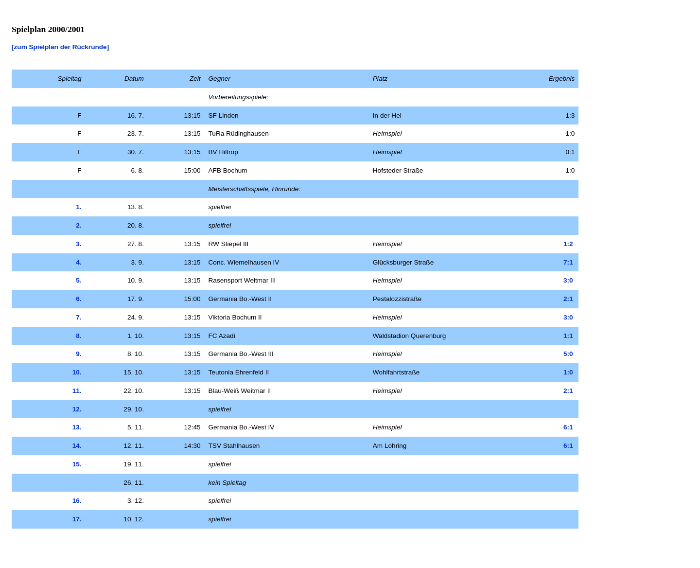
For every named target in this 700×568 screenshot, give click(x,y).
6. (78, 298)
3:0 (568, 280)
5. (78, 280)
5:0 (568, 353)
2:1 (568, 298)
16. (77, 500)
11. (77, 390)
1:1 (568, 335)
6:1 (568, 427)
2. (78, 225)
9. (78, 353)
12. (77, 409)
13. (77, 427)
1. (78, 207)
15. (77, 464)
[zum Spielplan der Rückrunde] (60, 47)
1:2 (568, 244)
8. (78, 335)
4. (78, 262)
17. (77, 519)
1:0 (568, 372)
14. (77, 445)
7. (78, 317)
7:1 (568, 262)
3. (78, 244)
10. (77, 372)
